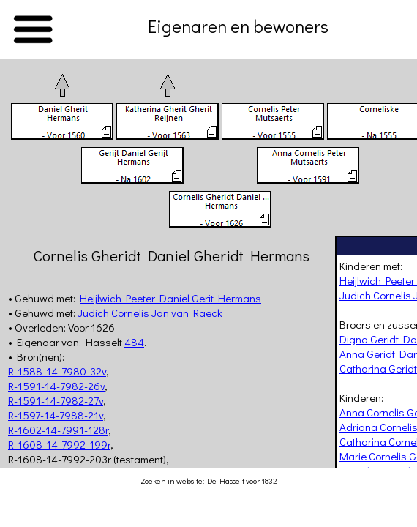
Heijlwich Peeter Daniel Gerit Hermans (170, 298)
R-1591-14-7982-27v (55, 400)
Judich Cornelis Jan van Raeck (150, 312)
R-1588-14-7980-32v (57, 371)
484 (134, 341)
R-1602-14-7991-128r (58, 429)
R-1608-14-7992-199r (59, 444)
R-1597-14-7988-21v (55, 415)
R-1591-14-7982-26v (56, 385)
